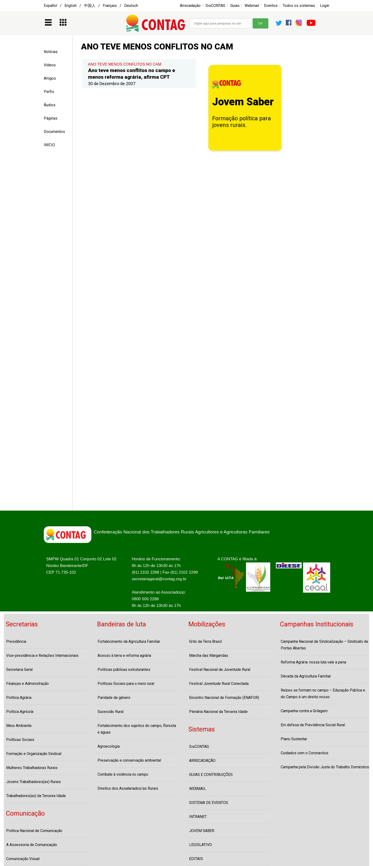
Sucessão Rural (110, 711)
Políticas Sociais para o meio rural (126, 683)
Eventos (271, 5)
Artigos (50, 78)
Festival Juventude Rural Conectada (219, 683)
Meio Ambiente (19, 725)
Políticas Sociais (20, 739)
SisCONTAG (215, 5)
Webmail (252, 5)
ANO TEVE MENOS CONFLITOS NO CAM (124, 64)
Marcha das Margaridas (208, 655)
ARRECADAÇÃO (202, 760)
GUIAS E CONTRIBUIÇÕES (211, 774)
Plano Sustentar (294, 739)
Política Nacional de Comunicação (34, 830)
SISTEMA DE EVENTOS (208, 802)
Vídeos (50, 65)
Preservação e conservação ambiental (129, 760)
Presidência (16, 641)
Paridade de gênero (114, 697)
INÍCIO (49, 145)
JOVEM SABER (201, 830)
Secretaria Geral (19, 669)
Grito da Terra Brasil (205, 641)
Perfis (49, 91)
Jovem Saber (243, 102)
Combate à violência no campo (123, 774)
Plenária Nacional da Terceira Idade (218, 711)
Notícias (51, 51)
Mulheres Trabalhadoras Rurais (32, 767)
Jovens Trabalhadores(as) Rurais (33, 781)
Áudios (49, 105)
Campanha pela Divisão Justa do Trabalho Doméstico (325, 767)
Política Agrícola (19, 711)
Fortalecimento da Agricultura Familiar (129, 641)
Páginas (50, 118)
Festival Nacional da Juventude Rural (219, 669)
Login (324, 5)
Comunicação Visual (22, 858)
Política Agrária (18, 697)
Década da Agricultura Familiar (306, 676)
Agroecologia (109, 746)
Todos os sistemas (299, 5)
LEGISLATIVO (200, 844)
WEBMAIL (197, 788)
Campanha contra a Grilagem (304, 711)
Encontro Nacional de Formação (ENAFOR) (224, 697)
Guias (235, 5)
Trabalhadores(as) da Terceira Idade (36, 795)
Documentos (54, 131)
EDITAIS (196, 858)
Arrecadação (190, 5)
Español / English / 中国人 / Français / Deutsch (91, 5)
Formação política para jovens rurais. (241, 121)
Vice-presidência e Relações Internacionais (42, 655)
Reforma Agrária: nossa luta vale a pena (313, 662)
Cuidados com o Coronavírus (304, 753)
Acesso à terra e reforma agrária (124, 655)
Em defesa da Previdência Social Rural (313, 725)
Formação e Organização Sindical (33, 753)
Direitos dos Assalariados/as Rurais (128, 788)
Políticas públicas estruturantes (124, 669)
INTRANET (198, 816)
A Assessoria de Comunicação (31, 844)
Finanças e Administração (27, 683)
